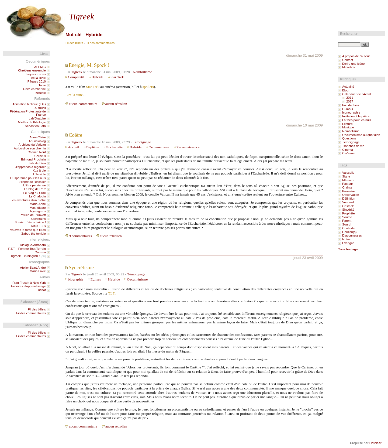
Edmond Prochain (33, 159)
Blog (345, 90)
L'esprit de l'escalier (32, 181)
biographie (75, 279)
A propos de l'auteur (356, 56)
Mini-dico (348, 67)
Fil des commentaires (100, 43)
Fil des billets (74, 43)
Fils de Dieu (37, 163)
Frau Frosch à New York (29, 282)
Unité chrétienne (34, 89)
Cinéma (347, 149)
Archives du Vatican (32, 144)
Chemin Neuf (37, 152)
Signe (346, 176)
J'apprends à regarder (30, 167)
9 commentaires (80, 236)
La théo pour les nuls (356, 120)
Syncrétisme (81, 267)
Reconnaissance (188, 147)
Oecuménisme (158, 147)
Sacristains (38, 218)
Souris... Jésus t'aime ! (30, 222)
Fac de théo (350, 105)
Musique (348, 127)
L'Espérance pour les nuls (28, 178)
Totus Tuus (38, 226)
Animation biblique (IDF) (29, 104)
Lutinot (41, 290)
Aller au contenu (63, 4)
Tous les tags (348, 249)
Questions (349, 138)
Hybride (97, 77)
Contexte (348, 228)
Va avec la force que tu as (28, 229)
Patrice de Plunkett (33, 215)
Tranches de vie (353, 146)
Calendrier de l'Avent (356, 94)
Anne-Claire (37, 137)
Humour (347, 109)
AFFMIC (40, 67)
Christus (40, 156)
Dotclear (375, 443)
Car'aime (348, 153)
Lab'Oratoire (37, 118)
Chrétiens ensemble (32, 70)
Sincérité (348, 209)
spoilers (148, 87)
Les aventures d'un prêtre (28, 200)
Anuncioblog (37, 141)
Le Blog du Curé (34, 192)
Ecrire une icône (353, 63)
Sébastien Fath (35, 126)
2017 (349, 101)
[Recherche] (349, 44)
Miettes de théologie (32, 122)
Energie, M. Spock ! (89, 65)
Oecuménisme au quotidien (361, 134)
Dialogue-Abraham (33, 245)
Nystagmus (38, 211)
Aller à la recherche (111, 4)
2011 (349, 97)
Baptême (92, 147)
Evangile (348, 243)
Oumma (40, 252)
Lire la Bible (38, 78)
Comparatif (76, 77)
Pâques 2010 (36, 81)
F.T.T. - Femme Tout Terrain (27, 248)
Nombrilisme (142, 72)
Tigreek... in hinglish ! (25, 256)
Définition (348, 198)
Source (347, 217)
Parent (346, 220)
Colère (75, 135)
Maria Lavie (38, 271)
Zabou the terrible (33, 233)
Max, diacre (38, 207)
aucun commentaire (83, 104)
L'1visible (39, 174)
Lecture (347, 123)
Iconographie (351, 112)
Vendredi (348, 202)
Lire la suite (74, 95)
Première (348, 191)
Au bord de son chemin (30, 148)
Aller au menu (86, 4)
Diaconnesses (352, 235)
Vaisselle (348, 172)
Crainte (347, 187)
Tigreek (81, 16)
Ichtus (346, 239)
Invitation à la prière (355, 116)
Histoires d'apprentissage (28, 286)
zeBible (41, 92)
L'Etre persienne (34, 185)
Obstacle (348, 206)
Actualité (348, 86)
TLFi (112, 293)
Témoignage (142, 142)
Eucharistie (114, 147)
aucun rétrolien (116, 104)
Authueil (40, 108)
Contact (347, 59)
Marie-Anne (38, 204)
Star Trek (117, 77)
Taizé (42, 85)
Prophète (348, 213)
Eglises (96, 279)
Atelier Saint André (33, 267)
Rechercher (349, 33)
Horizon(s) (349, 232)
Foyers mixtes (36, 74)
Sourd (346, 224)
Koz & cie (39, 170)
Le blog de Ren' (35, 189)
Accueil (73, 147)
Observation (350, 194)
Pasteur (347, 183)
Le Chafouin (37, 196)
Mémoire (348, 180)
